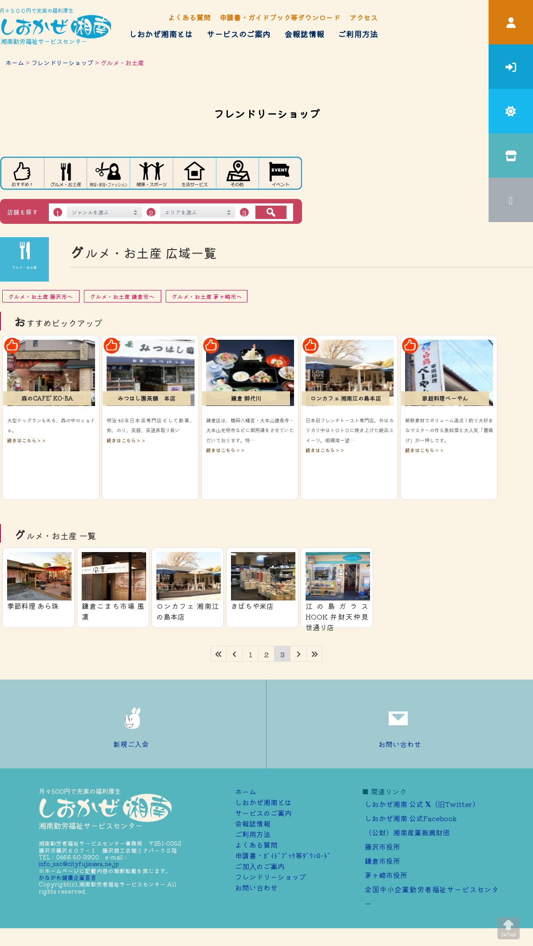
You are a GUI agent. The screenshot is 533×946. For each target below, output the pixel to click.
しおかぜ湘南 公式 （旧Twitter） (422, 804)
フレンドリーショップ (62, 62)
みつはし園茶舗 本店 (146, 398)
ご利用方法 (358, 34)
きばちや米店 (252, 605)
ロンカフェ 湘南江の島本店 (345, 398)
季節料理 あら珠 (33, 605)
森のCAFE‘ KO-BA (47, 398)
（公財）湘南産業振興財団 (407, 832)
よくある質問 (189, 17)
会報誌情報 (304, 34)
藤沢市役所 (382, 846)
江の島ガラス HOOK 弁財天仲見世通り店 (337, 616)
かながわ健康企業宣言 (67, 877)
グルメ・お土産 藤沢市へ (41, 296)
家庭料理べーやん (445, 398)
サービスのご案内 (238, 34)
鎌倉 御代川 (246, 398)
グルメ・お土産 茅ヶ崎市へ (206, 296)
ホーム (14, 62)
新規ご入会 (133, 724)
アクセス (363, 17)
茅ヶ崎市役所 (386, 875)
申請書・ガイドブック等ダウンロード (279, 17)
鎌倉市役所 (382, 860)
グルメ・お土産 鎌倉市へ (123, 296)
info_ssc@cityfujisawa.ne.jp (79, 863)
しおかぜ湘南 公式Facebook (411, 818)
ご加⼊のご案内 (260, 866)
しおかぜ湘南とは (161, 34)
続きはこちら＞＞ (26, 440)
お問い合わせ (399, 724)
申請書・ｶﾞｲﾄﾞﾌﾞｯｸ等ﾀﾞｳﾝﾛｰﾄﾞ (283, 855)
